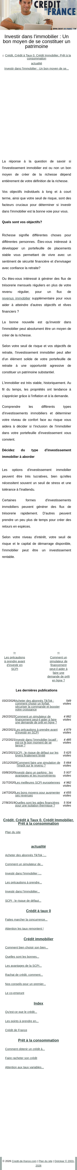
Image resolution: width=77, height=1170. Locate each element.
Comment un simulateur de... (24, 864)
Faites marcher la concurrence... (26, 919)
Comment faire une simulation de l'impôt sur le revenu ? (38, 764)
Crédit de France (16, 1030)
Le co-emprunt (14, 993)
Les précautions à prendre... (23, 882)
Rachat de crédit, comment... (24, 974)
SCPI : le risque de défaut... (23, 900)
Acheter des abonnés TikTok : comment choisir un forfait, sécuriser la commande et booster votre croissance (37, 705)
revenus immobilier (16, 298)
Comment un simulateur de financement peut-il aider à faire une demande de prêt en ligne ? (58, 669)
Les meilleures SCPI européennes (37, 782)
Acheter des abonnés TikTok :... (25, 855)
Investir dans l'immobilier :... (23, 873)
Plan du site (13, 832)
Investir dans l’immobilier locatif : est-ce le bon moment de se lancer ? (36, 742)
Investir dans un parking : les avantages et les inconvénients (35, 774)
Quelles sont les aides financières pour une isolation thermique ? (37, 804)
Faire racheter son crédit (21, 1058)
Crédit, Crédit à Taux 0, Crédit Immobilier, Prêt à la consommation (38, 57)
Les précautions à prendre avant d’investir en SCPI (14, 663)
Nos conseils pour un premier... (25, 984)
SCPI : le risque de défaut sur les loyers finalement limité (36, 754)
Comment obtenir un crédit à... (25, 1049)
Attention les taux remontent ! (24, 928)
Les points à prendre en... (22, 1021)
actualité (36, 63)
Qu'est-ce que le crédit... (21, 1011)
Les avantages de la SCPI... (23, 965)
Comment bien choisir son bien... (26, 947)
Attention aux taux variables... (24, 1067)
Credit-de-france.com (24, 1161)
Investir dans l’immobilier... (22, 891)
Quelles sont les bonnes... (22, 956)
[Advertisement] (38, 111)
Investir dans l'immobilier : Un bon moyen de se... (36, 68)
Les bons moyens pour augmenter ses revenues (37, 794)
